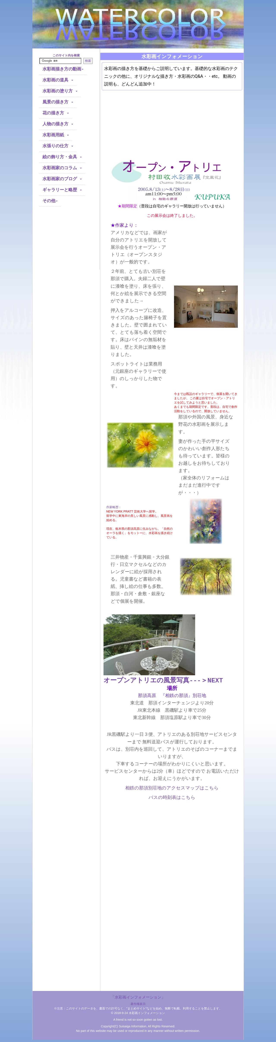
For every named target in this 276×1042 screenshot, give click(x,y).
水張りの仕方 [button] (57, 146)
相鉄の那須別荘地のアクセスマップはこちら (172, 787)
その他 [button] (50, 201)
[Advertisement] (66, 243)
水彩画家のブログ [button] (62, 179)
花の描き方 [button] (55, 113)
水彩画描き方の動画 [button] (62, 69)
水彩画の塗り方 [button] (59, 91)
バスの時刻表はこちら (172, 797)
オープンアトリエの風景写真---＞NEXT (163, 680)
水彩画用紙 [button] (55, 135)
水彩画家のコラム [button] (62, 168)
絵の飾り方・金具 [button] (62, 157)
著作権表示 (138, 1004)
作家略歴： (113, 507)
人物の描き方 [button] (57, 124)
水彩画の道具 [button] (57, 80)
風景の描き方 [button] (57, 102)
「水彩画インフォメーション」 (138, 997)
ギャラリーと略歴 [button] (62, 190)
